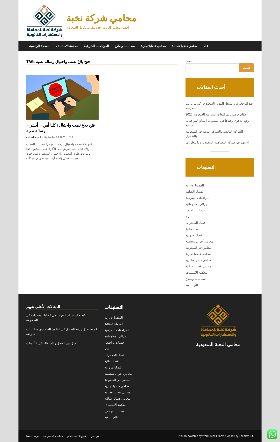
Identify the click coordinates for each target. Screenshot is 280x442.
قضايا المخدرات (196, 223)
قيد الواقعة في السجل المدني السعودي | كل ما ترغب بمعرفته (219, 106)
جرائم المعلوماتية (196, 204)
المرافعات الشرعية (96, 46)
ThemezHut (246, 436)
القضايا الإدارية (195, 185)
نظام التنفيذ (193, 285)
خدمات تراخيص (196, 210)
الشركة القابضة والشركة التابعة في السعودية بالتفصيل (214, 134)
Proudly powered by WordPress (197, 436)
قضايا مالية (193, 229)
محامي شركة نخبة (101, 18)
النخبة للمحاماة (33, 137)
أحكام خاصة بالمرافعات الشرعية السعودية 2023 (217, 114)
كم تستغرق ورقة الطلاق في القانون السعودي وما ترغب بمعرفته (61, 331)
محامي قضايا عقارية (199, 260)
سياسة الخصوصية (53, 436)
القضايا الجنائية (195, 191)
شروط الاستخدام (77, 436)
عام (205, 46)
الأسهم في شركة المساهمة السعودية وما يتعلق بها (217, 142)
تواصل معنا (32, 436)
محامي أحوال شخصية (199, 241)
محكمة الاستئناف (67, 46)
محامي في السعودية (199, 247)
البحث (189, 61)
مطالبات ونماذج (125, 46)
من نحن (95, 436)
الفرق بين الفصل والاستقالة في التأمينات (52, 343)
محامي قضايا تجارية (153, 46)
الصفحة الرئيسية (39, 46)
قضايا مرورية (194, 235)
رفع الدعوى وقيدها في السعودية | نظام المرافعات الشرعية (217, 123)
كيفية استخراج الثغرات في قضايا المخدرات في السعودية (56, 317)
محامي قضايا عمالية (185, 46)
